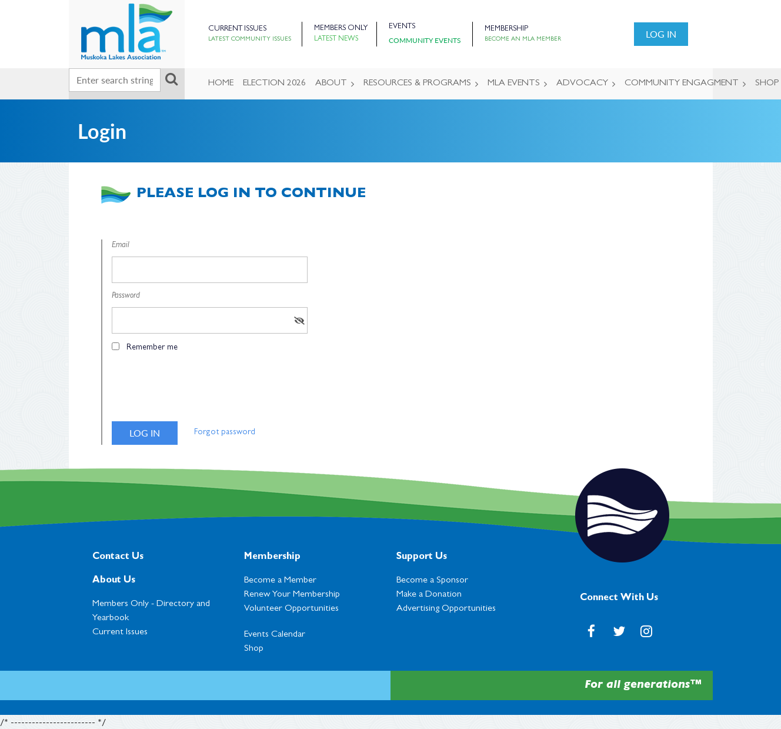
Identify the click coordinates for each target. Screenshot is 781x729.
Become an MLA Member (523, 39)
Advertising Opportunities (446, 609)
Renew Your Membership (292, 595)
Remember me (152, 348)
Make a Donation (429, 595)
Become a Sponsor (432, 580)
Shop (253, 649)
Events (402, 27)
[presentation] (201, 391)
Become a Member (280, 580)
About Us (113, 580)
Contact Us (117, 557)
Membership (506, 29)
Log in (661, 33)
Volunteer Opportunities (291, 609)
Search (171, 78)
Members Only (341, 28)
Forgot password (224, 432)
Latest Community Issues (249, 39)
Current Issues (237, 29)
